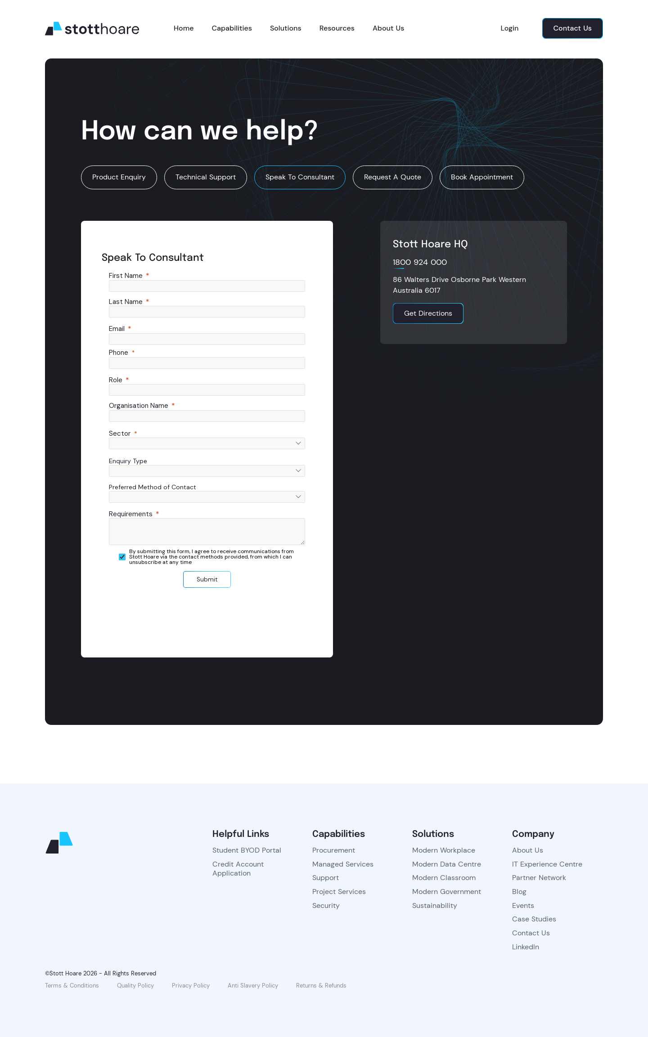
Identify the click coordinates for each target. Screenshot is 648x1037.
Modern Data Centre (446, 864)
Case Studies (534, 919)
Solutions (286, 28)
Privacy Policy (191, 985)
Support (325, 877)
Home (184, 28)
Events (523, 905)
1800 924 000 (420, 262)
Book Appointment (482, 177)
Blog (519, 891)
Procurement (333, 850)
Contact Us (531, 933)
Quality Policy (135, 985)
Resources (337, 28)
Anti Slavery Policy (253, 985)
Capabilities (232, 28)
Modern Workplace (443, 850)
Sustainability (434, 905)
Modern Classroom (444, 877)
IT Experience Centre (547, 864)
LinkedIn (525, 947)
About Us (388, 28)
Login (510, 28)
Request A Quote (392, 177)
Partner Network (539, 877)
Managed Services (343, 864)
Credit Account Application (238, 868)
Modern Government (446, 891)
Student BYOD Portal (246, 850)
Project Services (339, 891)
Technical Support (206, 177)
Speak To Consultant (300, 177)
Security (326, 905)
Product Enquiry (119, 177)
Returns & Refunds (321, 985)
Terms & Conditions (72, 985)
